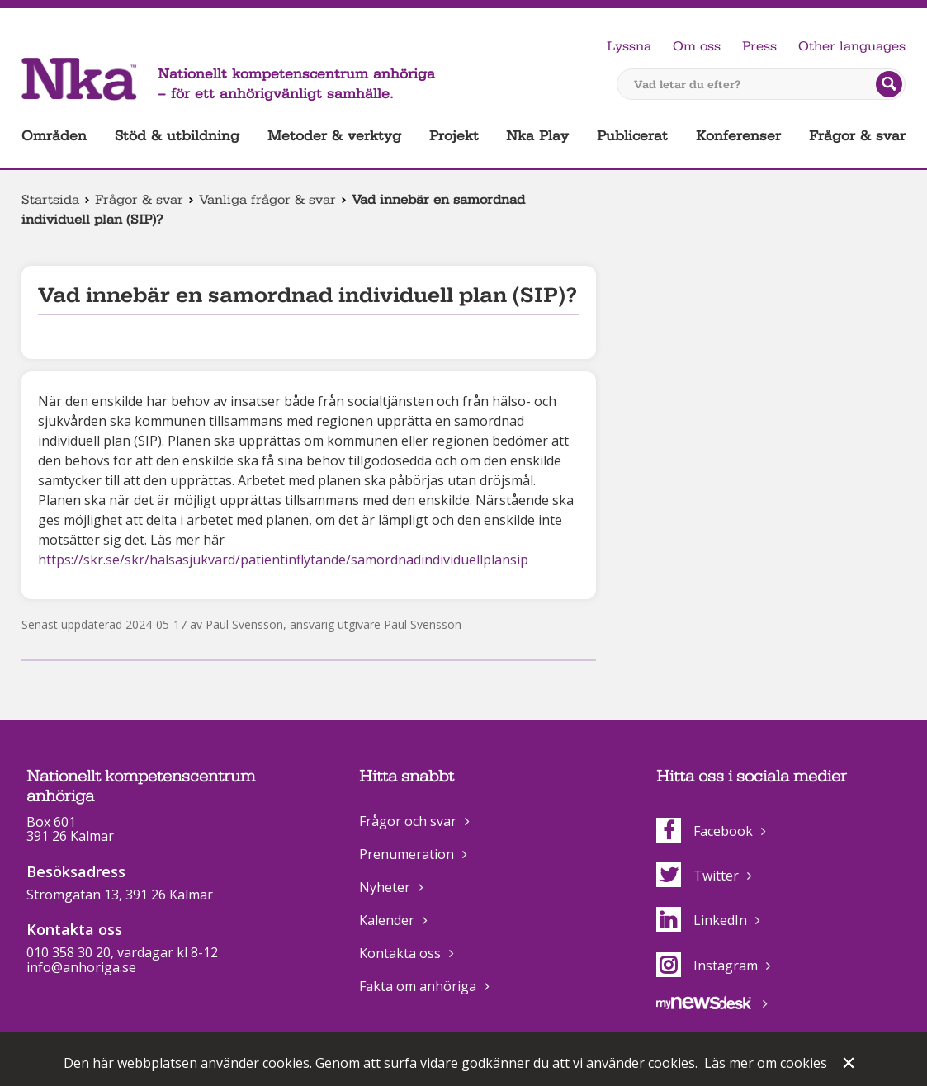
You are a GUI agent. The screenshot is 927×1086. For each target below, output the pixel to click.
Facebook (704, 842)
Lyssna (629, 46)
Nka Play (537, 136)
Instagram (707, 977)
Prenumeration (406, 866)
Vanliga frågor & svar (267, 199)
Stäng (850, 1064)
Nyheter (384, 899)
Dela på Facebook (31, 648)
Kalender (386, 932)
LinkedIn (701, 932)
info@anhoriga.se (81, 979)
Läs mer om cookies (765, 1063)
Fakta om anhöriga (417, 998)
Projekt (454, 136)
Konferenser (738, 136)
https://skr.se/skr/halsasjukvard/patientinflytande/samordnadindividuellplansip (283, 559)
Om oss (697, 46)
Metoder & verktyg (334, 136)
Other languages (852, 46)
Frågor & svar (857, 136)
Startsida (50, 199)
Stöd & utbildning (177, 136)
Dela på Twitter (57, 648)
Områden (54, 136)
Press (759, 46)
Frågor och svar (407, 833)
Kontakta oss (400, 965)
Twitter (697, 887)
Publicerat (632, 136)
